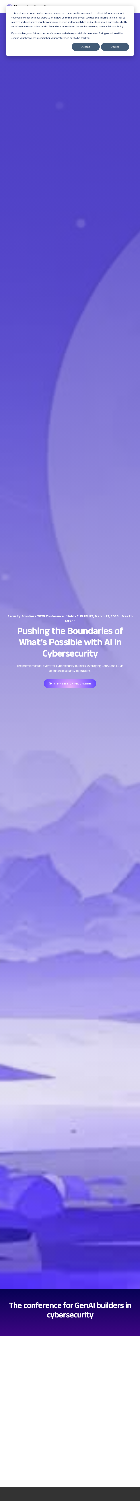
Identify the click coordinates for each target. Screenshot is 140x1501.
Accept (85, 46)
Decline (115, 46)
